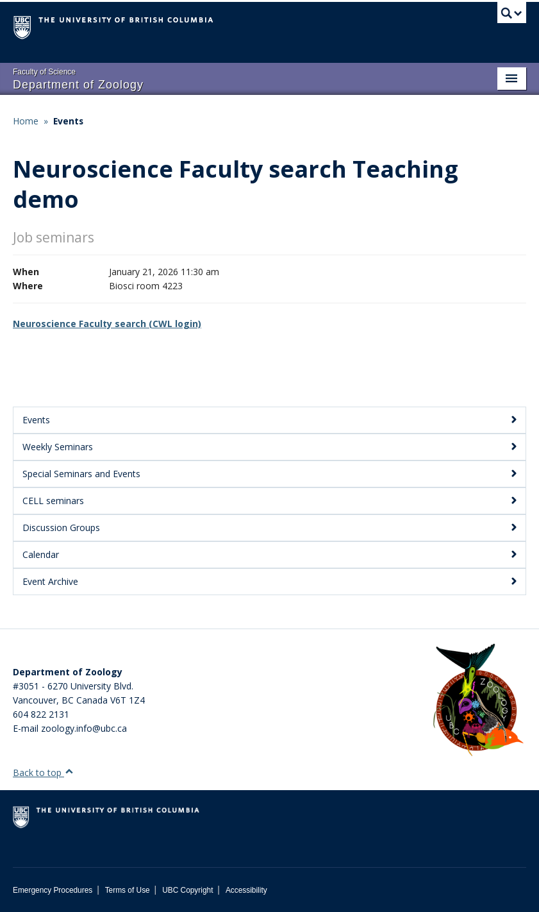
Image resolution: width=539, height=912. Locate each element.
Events (68, 121)
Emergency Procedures (52, 890)
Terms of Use (127, 890)
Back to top (43, 772)
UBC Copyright (187, 890)
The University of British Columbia (231, 26)
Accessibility (246, 890)
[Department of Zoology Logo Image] (478, 700)
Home (25, 121)
